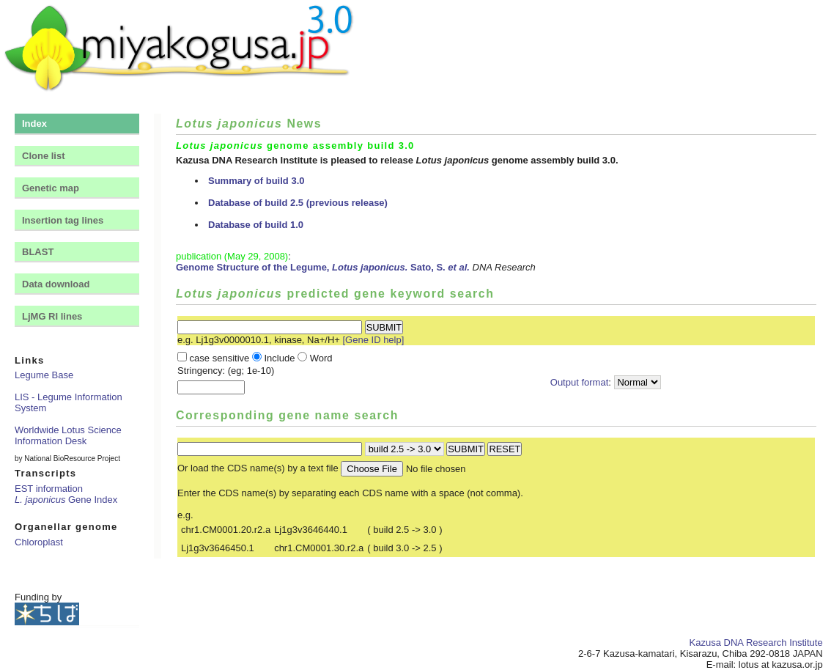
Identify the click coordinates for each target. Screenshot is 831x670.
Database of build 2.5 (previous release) (298, 202)
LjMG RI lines (52, 316)
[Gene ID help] (374, 339)
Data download (55, 284)
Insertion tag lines (62, 220)
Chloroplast (39, 542)
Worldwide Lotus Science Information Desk (68, 435)
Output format (579, 382)
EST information (49, 488)
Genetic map (50, 188)
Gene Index (66, 499)
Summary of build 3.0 (256, 180)
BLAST (37, 251)
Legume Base (44, 374)
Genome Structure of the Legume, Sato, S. (323, 267)
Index (34, 123)
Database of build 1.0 (255, 224)
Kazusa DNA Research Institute (756, 642)
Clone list (43, 155)
